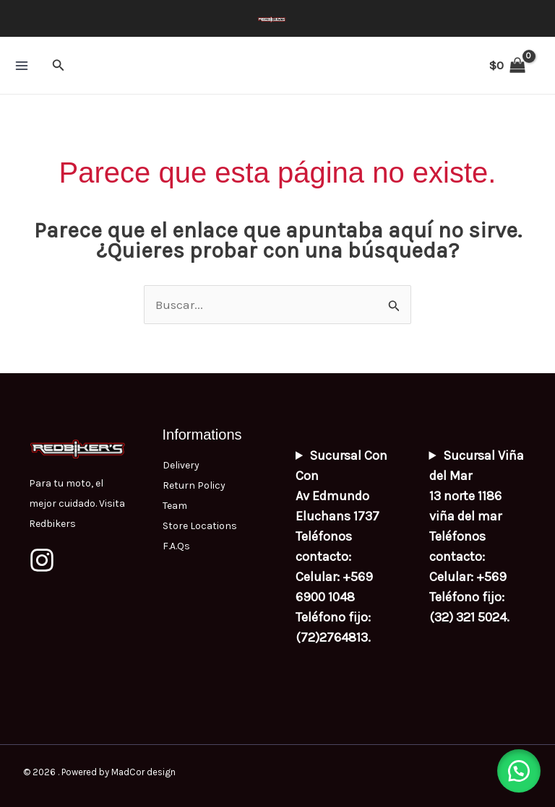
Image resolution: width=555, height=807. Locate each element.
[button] (58, 65)
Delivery (181, 465)
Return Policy (194, 485)
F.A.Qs (176, 546)
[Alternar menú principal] (22, 66)
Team (175, 506)
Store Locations (200, 526)
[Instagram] (42, 560)
